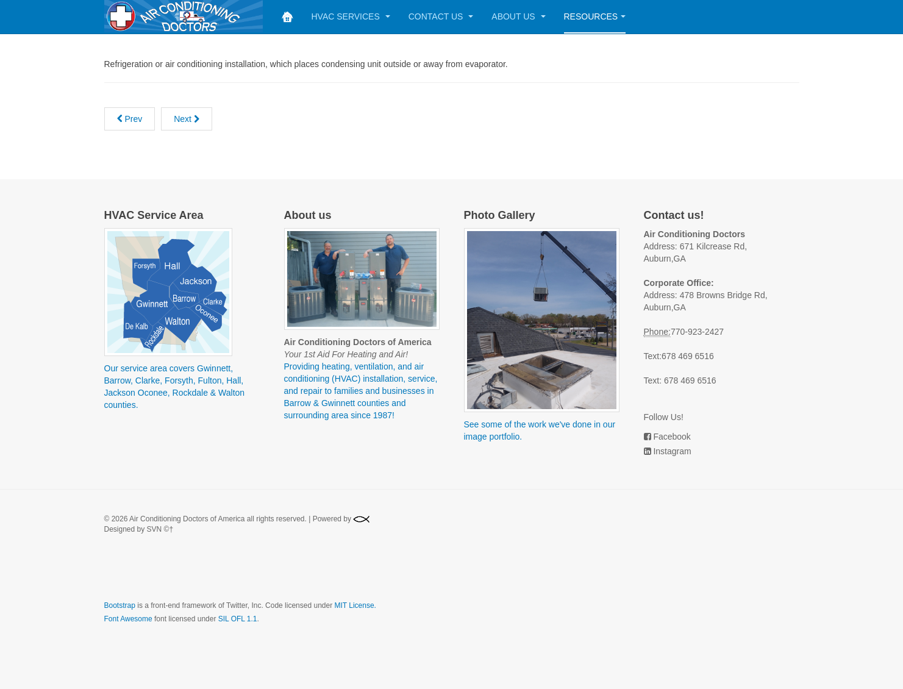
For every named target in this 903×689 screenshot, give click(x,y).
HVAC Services (351, 16)
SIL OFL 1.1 (237, 619)
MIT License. (355, 605)
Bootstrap (119, 605)
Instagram (672, 451)
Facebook (671, 436)
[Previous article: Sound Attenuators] (129, 118)
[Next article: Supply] (186, 118)
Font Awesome (128, 619)
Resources (595, 16)
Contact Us (441, 16)
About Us (518, 16)
